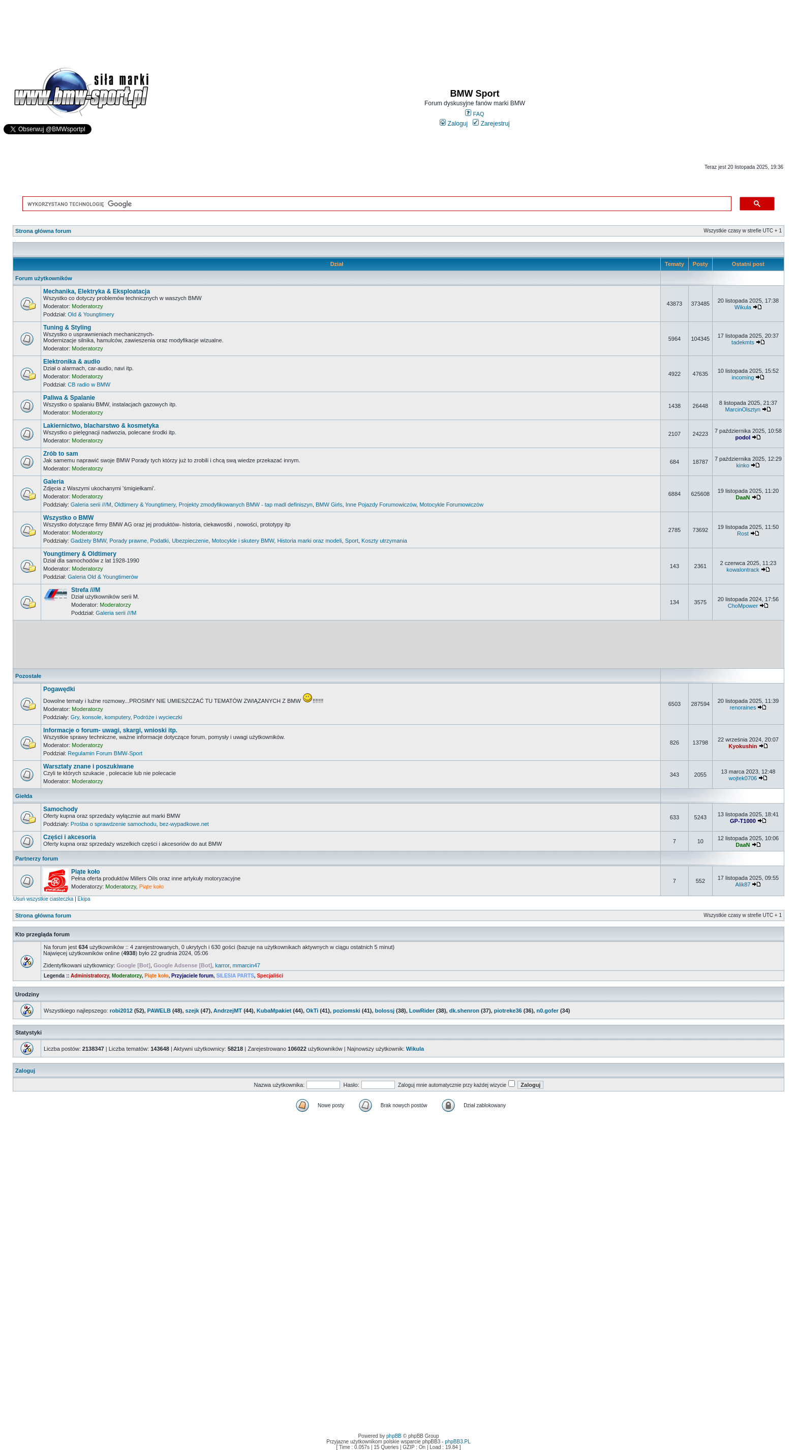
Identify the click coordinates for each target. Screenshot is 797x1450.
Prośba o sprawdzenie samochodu (114, 824)
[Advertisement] (398, 28)
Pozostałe (28, 676)
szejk (192, 1011)
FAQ (474, 114)
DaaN (742, 497)
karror (222, 965)
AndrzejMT (227, 1011)
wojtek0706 (743, 778)
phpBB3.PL (458, 1441)
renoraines (742, 707)
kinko (743, 465)
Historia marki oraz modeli (309, 541)
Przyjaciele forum (192, 976)
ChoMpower (743, 606)
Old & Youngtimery (91, 314)
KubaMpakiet (274, 1011)
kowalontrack (742, 570)
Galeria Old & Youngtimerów (103, 577)
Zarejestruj (491, 123)
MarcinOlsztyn (743, 409)
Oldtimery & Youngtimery (144, 504)
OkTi (312, 1011)
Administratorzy (90, 976)
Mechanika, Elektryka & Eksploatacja (96, 291)
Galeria (53, 481)
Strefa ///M (85, 590)
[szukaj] (374, 204)
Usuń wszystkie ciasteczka (43, 899)
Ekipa (84, 899)
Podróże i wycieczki (158, 717)
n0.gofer (547, 1011)
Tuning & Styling (67, 327)
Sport (351, 541)
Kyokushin (742, 746)
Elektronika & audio (71, 361)
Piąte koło (85, 871)
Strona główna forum (43, 231)
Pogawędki (59, 689)
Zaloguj (454, 123)
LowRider (422, 1011)
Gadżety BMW (88, 541)
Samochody (60, 809)
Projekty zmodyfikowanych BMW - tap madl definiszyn (245, 504)
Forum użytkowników (43, 278)
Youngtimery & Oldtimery (79, 553)
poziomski (346, 1011)
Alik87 (742, 884)
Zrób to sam (60, 453)
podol (742, 437)
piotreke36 (508, 1011)
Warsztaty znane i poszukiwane (88, 766)
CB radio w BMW (89, 384)
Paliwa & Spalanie (69, 397)
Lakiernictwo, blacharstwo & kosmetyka (101, 425)
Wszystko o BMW (68, 517)
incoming (742, 377)
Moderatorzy (87, 306)
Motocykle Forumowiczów (451, 504)
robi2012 (121, 1011)
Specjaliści (270, 976)
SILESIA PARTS (235, 976)
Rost (743, 533)
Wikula (742, 307)
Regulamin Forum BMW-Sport (105, 753)
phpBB (394, 1436)
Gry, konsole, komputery (101, 717)
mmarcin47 (246, 965)
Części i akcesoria (69, 837)
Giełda (24, 796)
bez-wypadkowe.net (184, 824)
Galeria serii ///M (91, 504)
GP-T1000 (743, 821)
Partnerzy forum (36, 858)
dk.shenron (464, 1011)
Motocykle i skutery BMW (242, 541)
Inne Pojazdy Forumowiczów (381, 504)
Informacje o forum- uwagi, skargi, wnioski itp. (110, 730)
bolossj (385, 1011)
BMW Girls (329, 504)
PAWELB (159, 1011)
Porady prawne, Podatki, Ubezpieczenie (158, 541)
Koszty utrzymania (384, 541)
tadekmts (742, 342)
